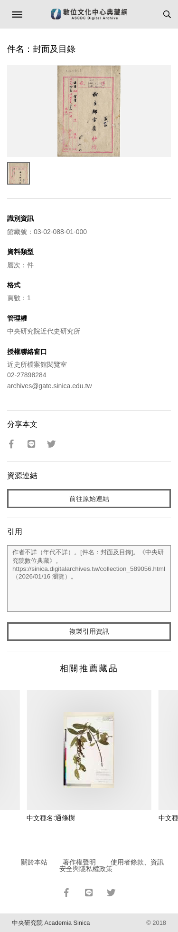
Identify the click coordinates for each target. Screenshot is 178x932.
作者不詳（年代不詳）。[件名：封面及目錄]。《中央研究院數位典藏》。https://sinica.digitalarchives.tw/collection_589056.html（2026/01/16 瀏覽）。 (89, 578)
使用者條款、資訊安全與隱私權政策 (111, 865)
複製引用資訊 (89, 631)
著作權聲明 (79, 862)
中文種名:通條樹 (51, 818)
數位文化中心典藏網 (89, 14)
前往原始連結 (89, 498)
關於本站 (34, 862)
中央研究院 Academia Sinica (51, 922)
